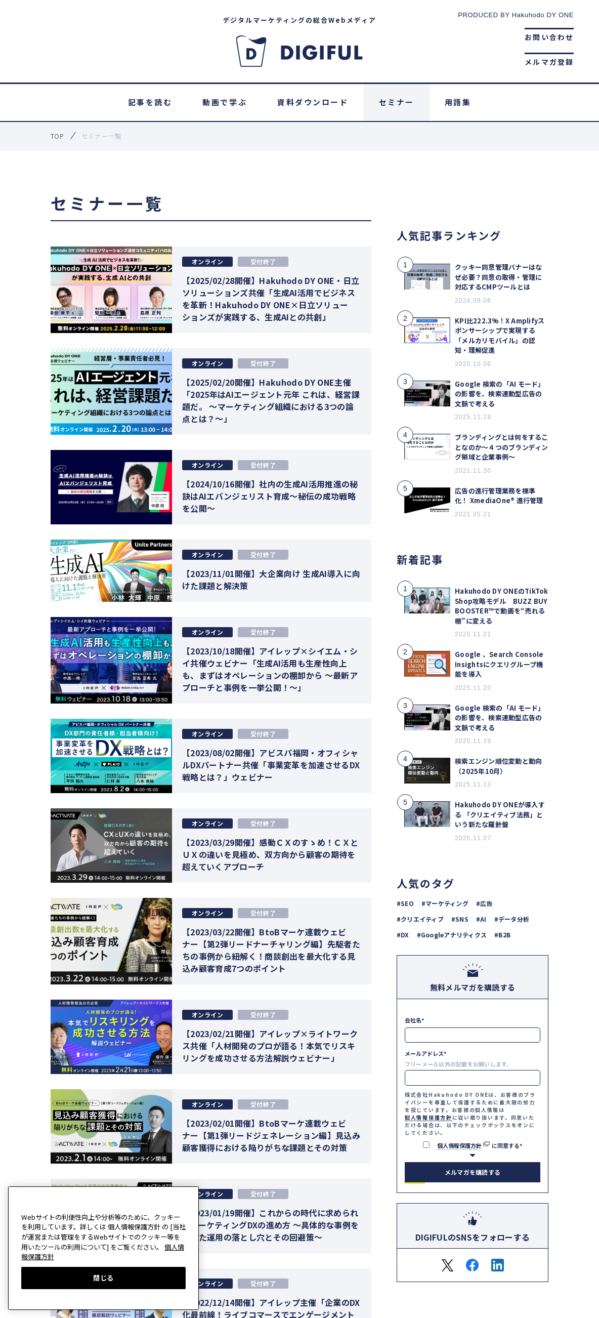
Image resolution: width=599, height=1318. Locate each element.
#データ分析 (511, 919)
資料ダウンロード (312, 102)
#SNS (459, 919)
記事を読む (150, 102)
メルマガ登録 (549, 62)
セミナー (396, 102)
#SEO (405, 903)
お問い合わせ (549, 37)
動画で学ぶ (224, 102)
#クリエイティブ (420, 919)
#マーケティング (444, 903)
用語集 (458, 102)
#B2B (502, 934)
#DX (403, 934)
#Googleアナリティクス (452, 934)
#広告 (484, 903)
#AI (481, 919)
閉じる (103, 1278)
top (57, 136)
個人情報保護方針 (428, 1117)
